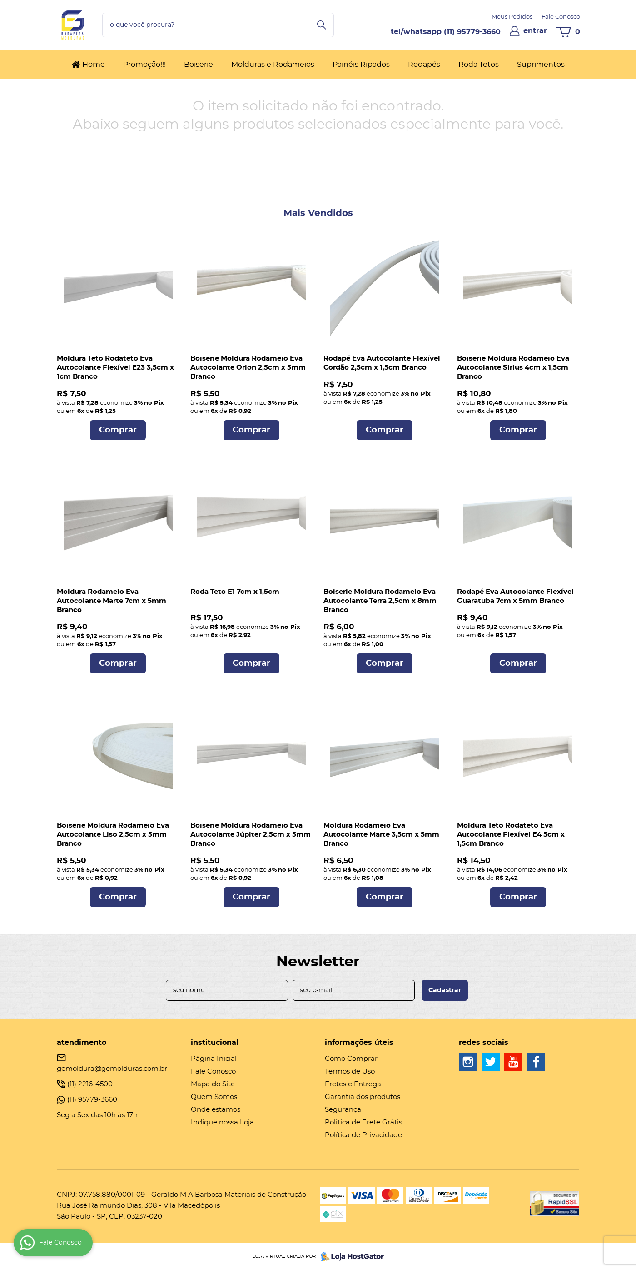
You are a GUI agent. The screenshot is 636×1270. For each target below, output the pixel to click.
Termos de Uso (350, 1071)
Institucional (214, 1042)
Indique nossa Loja (222, 1122)
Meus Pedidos (512, 17)
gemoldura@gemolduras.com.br (112, 1068)
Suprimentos (541, 64)
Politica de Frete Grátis (363, 1122)
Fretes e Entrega (353, 1084)
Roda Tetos (478, 64)
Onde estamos (215, 1109)
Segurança (343, 1109)
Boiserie (198, 64)
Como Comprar (351, 1058)
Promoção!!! (144, 64)
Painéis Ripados (361, 64)
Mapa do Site (213, 1084)
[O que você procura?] (322, 25)
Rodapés (424, 64)
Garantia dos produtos (362, 1097)
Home (93, 64)
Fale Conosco (561, 17)
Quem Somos (214, 1097)
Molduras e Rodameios (272, 64)
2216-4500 (90, 1084)
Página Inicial (214, 1058)
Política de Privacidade (363, 1135)
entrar (535, 31)
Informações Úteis (359, 1042)
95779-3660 (472, 31)
